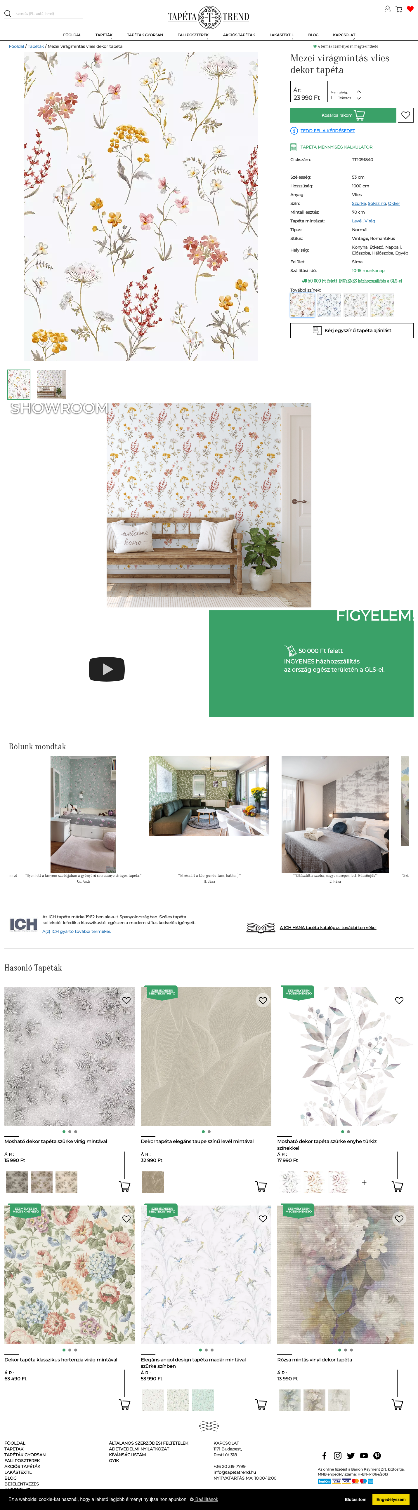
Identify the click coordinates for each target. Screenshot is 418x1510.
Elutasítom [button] (356, 1499)
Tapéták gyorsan (25, 1454)
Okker (394, 203)
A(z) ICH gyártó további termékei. (76, 931)
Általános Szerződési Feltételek (148, 1443)
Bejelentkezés (21, 1484)
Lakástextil (18, 1472)
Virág (370, 221)
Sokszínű (377, 203)
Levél (357, 221)
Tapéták (36, 46)
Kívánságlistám (127, 1454)
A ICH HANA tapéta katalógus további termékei (328, 927)
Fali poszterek (22, 1460)
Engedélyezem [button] (391, 1499)
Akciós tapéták (22, 1466)
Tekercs (344, 98)
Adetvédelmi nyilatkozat (139, 1449)
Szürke (359, 203)
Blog (10, 1478)
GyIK (114, 1460)
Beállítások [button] (204, 1499)
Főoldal (16, 46)
